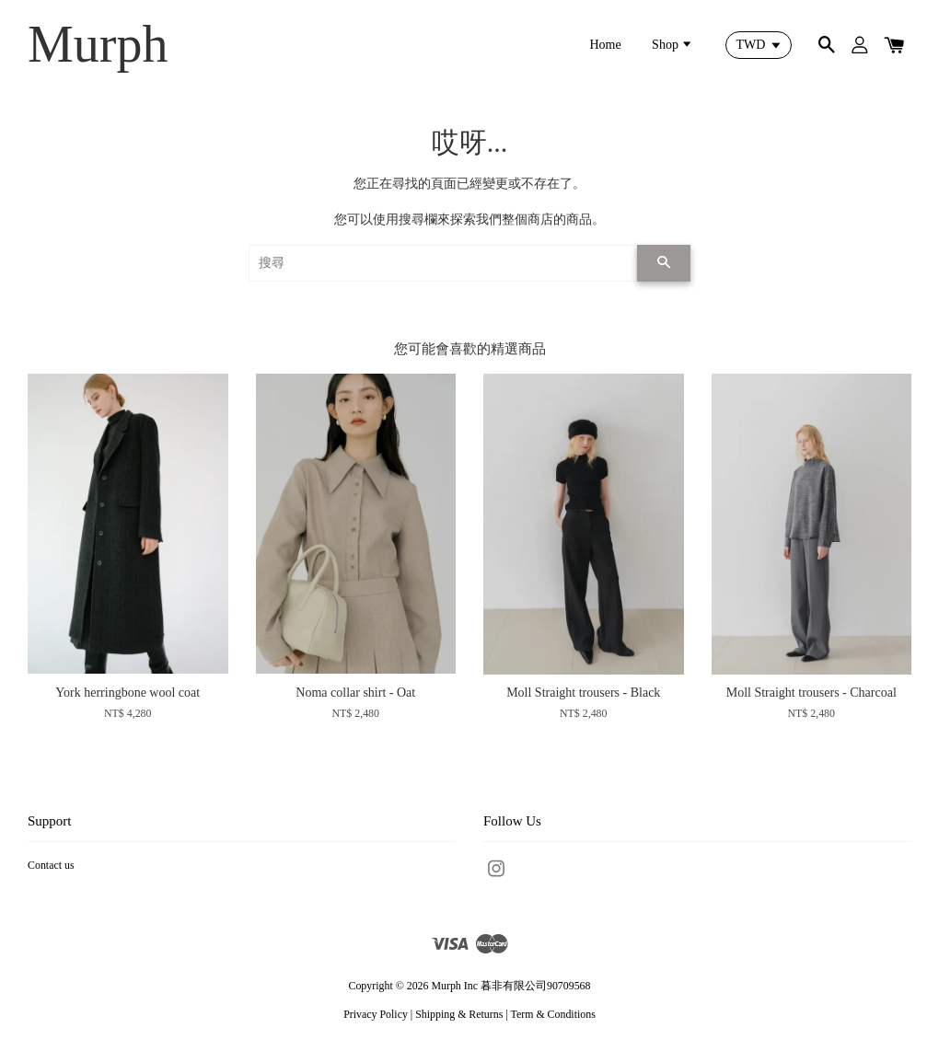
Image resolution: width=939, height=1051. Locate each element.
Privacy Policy (375, 1014)
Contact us (51, 865)
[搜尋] (443, 263)
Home (604, 45)
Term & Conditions (552, 1014)
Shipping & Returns (459, 1014)
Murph (98, 44)
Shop (672, 45)
